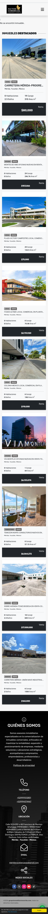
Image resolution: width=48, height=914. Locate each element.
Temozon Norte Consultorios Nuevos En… (23, 533)
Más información (12, 912)
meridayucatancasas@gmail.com (24, 863)
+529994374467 (24, 801)
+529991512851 (24, 798)
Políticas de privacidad (24, 765)
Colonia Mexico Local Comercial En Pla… (23, 385)
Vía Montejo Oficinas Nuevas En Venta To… (23, 459)
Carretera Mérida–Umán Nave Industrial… (24, 680)
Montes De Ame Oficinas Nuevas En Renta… (23, 165)
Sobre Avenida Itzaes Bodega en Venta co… (23, 606)
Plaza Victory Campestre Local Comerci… (23, 238)
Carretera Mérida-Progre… (24, 85)
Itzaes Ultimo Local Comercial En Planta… (24, 312)
